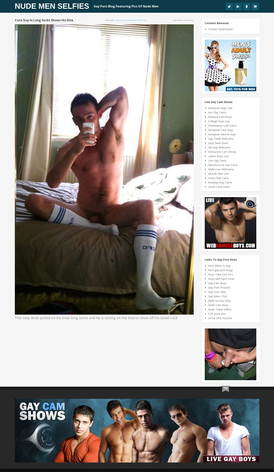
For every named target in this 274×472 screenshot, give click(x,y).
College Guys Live (219, 121)
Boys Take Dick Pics (220, 274)
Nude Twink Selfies (220, 309)
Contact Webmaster (220, 29)
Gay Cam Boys (217, 283)
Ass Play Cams (217, 112)
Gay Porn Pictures (219, 287)
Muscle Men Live (218, 173)
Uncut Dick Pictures (220, 318)
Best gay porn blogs (220, 270)
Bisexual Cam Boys (220, 117)
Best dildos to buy (219, 265)
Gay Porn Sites (217, 292)
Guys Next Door (218, 143)
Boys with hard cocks (221, 279)
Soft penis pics (217, 314)
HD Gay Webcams (219, 147)
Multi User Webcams (221, 169)
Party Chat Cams (218, 178)
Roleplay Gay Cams (220, 182)
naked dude (130, 20)
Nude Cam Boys (218, 305)
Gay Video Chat (217, 296)
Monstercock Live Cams (223, 165)
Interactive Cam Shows (222, 152)
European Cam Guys (220, 130)
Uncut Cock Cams (219, 187)
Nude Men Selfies (52, 6)
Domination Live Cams (222, 125)
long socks (120, 20)
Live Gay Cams (217, 160)
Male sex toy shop (219, 300)
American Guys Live (220, 108)
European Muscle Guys (222, 134)
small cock (141, 20)
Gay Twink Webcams (221, 138)
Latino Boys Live (218, 156)
